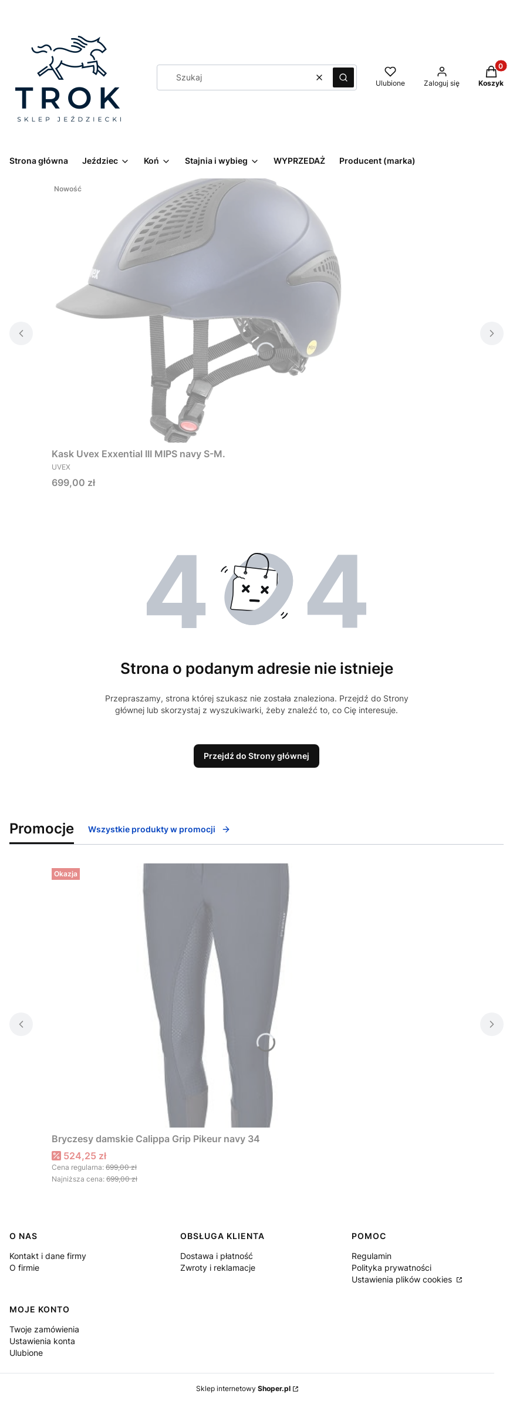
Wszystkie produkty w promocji (159, 829)
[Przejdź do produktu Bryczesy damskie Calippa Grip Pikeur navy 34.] (198, 995)
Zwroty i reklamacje (217, 1268)
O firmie (24, 1268)
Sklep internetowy (243, 1388)
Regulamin (372, 1256)
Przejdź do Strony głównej (256, 756)
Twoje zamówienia (44, 1329)
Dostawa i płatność (216, 1256)
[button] (343, 77)
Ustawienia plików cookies (403, 1279)
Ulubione (26, 1353)
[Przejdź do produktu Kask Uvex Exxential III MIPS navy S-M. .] (198, 310)
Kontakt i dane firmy (47, 1256)
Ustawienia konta (42, 1341)
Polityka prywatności (391, 1268)
